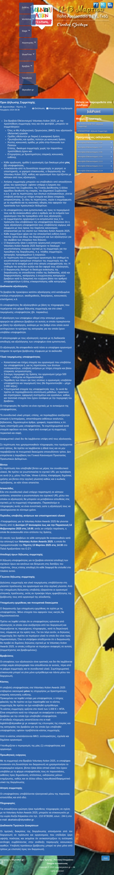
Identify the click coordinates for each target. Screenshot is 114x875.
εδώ (24, 797)
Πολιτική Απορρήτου (63, 860)
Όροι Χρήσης (45, 860)
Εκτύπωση (39, 108)
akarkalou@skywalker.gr (21, 819)
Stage (24, 31)
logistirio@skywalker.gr (12, 723)
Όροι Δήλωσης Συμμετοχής (17, 102)
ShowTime (27, 54)
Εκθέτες (25, 7)
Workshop (26, 19)
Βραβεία (26, 66)
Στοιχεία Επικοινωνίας (57, 863)
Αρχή (105, 858)
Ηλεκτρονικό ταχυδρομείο (60, 108)
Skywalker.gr (28, 90)
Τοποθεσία (27, 78)
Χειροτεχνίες (27, 43)
